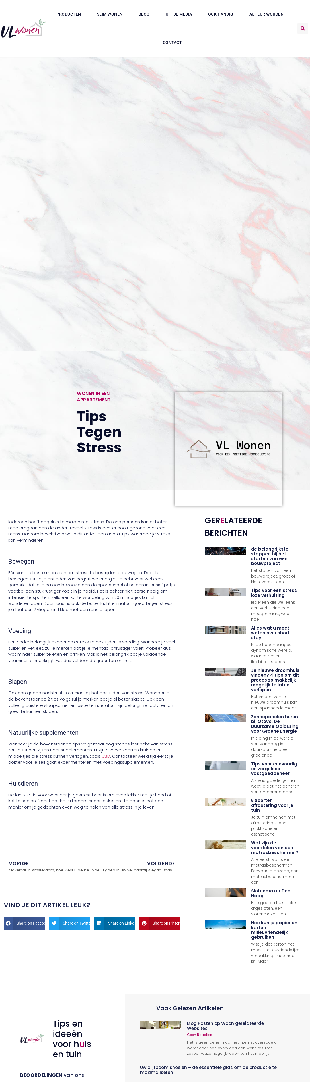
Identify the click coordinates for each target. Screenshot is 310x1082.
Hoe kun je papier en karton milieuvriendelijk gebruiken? (274, 930)
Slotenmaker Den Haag (270, 893)
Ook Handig (220, 14)
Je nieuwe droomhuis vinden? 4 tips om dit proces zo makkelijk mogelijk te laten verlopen (275, 680)
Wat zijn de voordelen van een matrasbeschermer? (275, 847)
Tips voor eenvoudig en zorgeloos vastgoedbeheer (274, 768)
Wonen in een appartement (94, 396)
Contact (172, 42)
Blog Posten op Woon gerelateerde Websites (225, 1025)
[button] (302, 28)
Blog (144, 14)
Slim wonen (110, 14)
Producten (68, 14)
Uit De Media (179, 14)
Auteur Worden (266, 14)
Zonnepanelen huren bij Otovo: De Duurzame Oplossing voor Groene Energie (275, 724)
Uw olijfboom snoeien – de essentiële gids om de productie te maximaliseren (208, 1069)
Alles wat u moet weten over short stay (270, 633)
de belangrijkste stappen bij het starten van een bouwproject (269, 556)
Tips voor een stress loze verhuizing (274, 592)
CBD (106, 756)
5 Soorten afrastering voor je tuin (272, 805)
